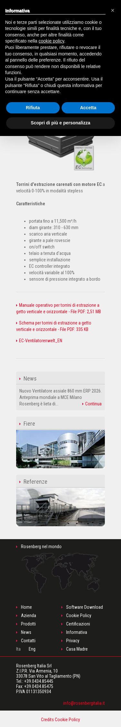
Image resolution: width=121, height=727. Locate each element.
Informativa (76, 632)
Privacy (72, 640)
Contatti (28, 640)
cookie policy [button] (51, 41)
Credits (47, 719)
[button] (112, 10)
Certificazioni (78, 623)
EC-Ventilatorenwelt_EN (39, 340)
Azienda (28, 615)
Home (26, 607)
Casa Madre (77, 649)
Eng (32, 649)
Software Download (84, 607)
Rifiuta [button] (33, 107)
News (26, 632)
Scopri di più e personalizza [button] (60, 122)
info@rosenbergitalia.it (84, 703)
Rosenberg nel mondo (60, 568)
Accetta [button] (88, 107)
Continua (92, 403)
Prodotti (28, 623)
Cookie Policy (78, 615)
